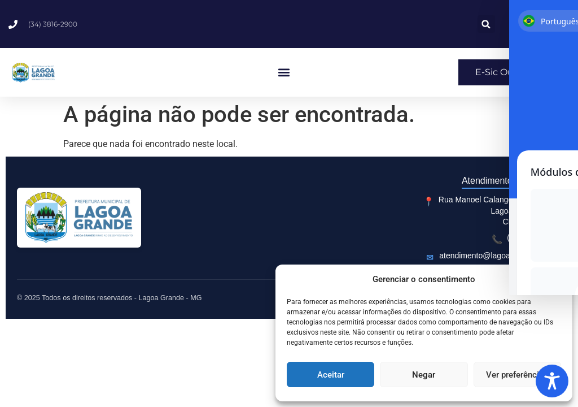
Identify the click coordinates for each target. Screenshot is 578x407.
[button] (555, 279)
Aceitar (330, 375)
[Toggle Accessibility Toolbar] (552, 381)
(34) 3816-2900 (534, 237)
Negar (423, 375)
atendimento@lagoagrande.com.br (500, 255)
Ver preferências (517, 375)
